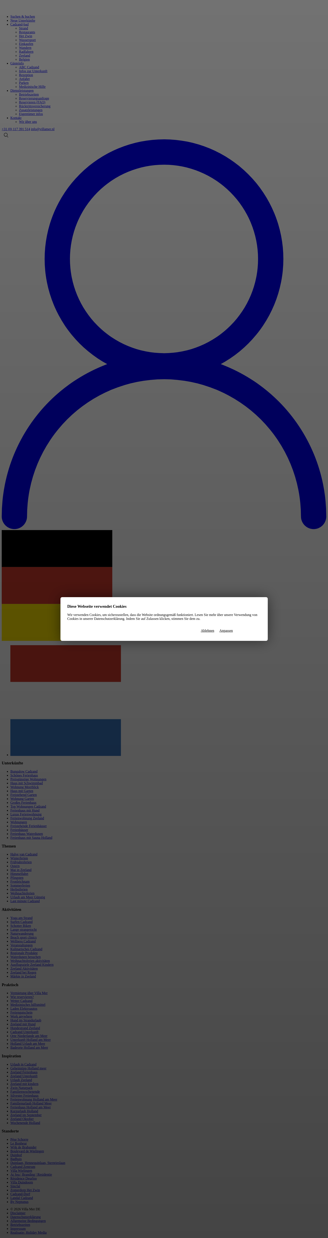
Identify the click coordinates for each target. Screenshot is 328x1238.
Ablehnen (207, 630)
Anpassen (226, 630)
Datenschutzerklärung (109, 619)
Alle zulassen (249, 630)
